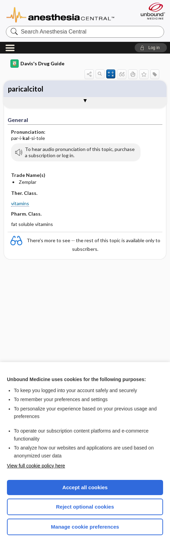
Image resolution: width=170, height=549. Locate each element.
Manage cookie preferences (85, 527)
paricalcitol (25, 89)
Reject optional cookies (85, 507)
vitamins (20, 203)
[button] (151, 47)
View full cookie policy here (36, 465)
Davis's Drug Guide (37, 63)
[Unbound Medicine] (150, 11)
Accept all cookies (85, 487)
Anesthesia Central (60, 14)
